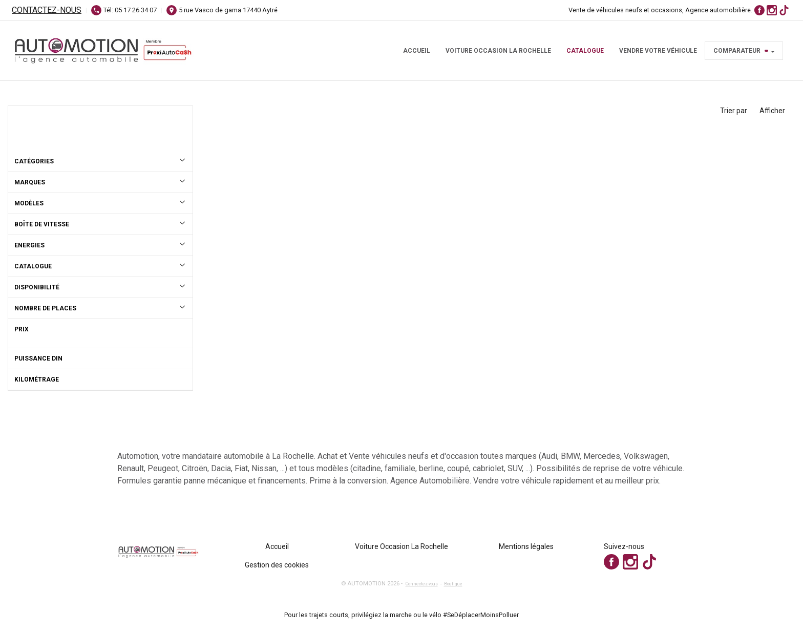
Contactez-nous (46, 10)
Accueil (416, 50)
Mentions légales (526, 546)
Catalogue (585, 50)
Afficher (772, 111)
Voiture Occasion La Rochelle (498, 50)
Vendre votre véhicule (658, 50)
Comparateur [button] (740, 50)
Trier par (733, 111)
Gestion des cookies (277, 565)
